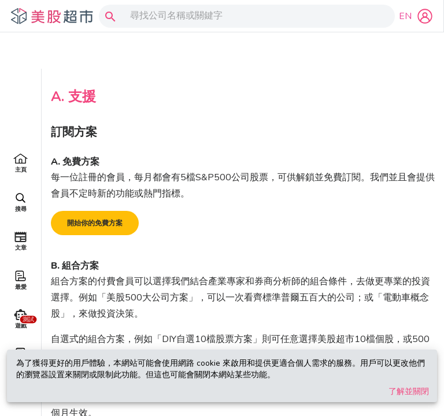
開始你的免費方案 (95, 186)
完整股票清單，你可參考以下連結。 (262, 319)
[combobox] (244, 16)
